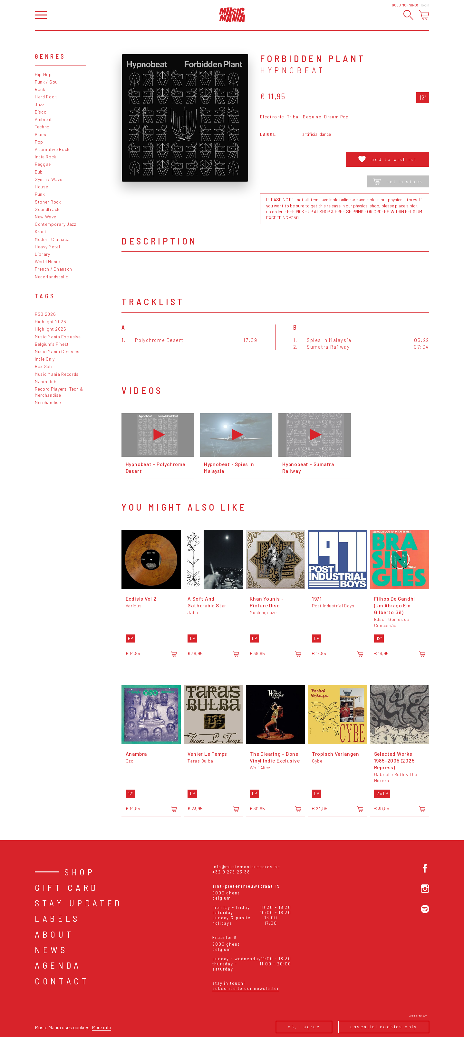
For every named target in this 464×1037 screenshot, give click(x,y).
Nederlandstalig (51, 276)
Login (425, 5)
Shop (79, 871)
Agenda (58, 965)
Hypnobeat (292, 70)
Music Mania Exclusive (58, 336)
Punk (40, 194)
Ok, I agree (304, 1026)
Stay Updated (79, 902)
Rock (40, 89)
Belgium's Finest (52, 344)
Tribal (293, 117)
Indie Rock (45, 156)
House (41, 186)
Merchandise (48, 402)
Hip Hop (43, 74)
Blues (40, 134)
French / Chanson (53, 269)
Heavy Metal (47, 246)
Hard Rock (46, 96)
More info (101, 1027)
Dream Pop (336, 117)
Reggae (43, 164)
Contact (62, 980)
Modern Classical (53, 239)
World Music (47, 261)
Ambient (43, 119)
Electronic (272, 117)
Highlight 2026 (50, 321)
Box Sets (44, 366)
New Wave (45, 216)
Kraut (40, 231)
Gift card (67, 887)
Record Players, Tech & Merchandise (59, 392)
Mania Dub (45, 381)
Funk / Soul (47, 82)
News (51, 949)
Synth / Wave (48, 179)
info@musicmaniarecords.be (246, 866)
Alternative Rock (52, 149)
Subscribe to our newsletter (245, 988)
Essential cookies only (383, 1026)
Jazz (39, 104)
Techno (42, 126)
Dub (39, 171)
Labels (57, 918)
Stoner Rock (48, 201)
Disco (40, 112)
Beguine (312, 117)
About (54, 934)
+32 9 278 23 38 (231, 871)
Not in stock (398, 181)
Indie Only (45, 359)
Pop (39, 142)
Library (42, 254)
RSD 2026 (45, 314)
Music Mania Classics (57, 351)
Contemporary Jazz (55, 224)
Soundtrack (47, 209)
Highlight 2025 (50, 329)
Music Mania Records (57, 374)
